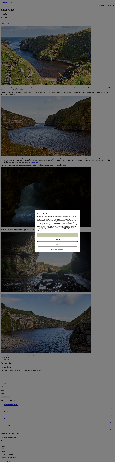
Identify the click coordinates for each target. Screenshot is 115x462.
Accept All (57, 235)
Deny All (57, 239)
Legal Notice (61, 249)
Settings (57, 244)
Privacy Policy (54, 249)
